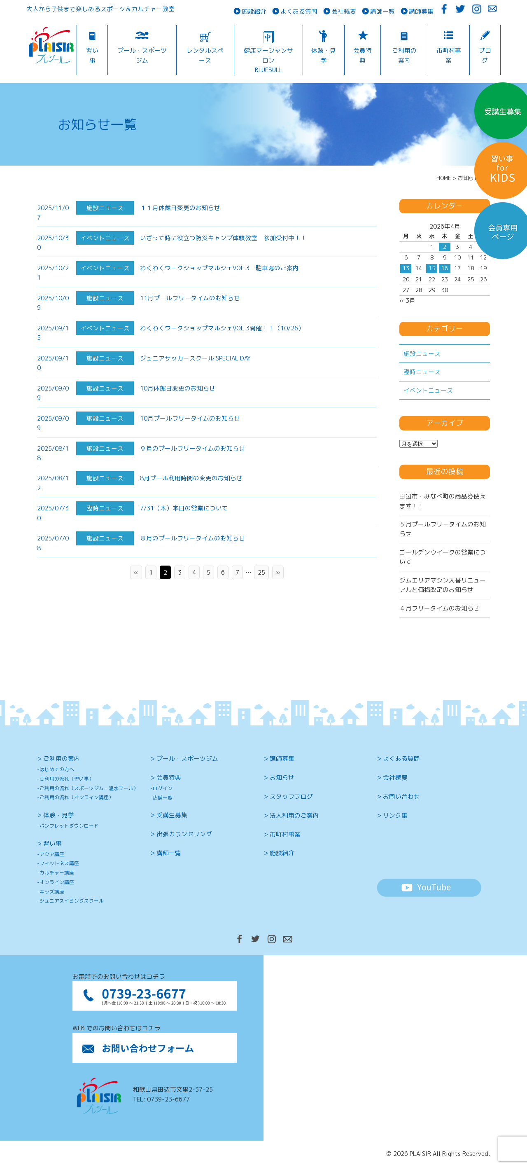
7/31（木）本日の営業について (184, 527)
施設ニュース (422, 353)
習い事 (92, 55)
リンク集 (395, 815)
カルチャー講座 (57, 872)
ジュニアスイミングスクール (72, 900)
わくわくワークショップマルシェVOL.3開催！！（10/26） (222, 347)
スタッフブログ (291, 796)
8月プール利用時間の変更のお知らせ (191, 497)
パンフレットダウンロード (69, 825)
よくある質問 (298, 11)
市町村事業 (448, 55)
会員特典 (362, 55)
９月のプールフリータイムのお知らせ (192, 467)
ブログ (485, 55)
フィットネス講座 (59, 863)
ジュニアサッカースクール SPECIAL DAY (195, 377)
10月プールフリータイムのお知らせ (190, 437)
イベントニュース (428, 390)
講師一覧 (382, 11)
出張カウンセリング (184, 834)
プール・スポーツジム (142, 55)
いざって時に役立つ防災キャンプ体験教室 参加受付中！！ (223, 238)
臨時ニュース (422, 371)
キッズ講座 (52, 891)
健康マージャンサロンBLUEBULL (268, 60)
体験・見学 (323, 55)
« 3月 (407, 300)
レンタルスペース (205, 55)
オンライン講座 (57, 882)
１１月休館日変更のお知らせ (180, 207)
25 (261, 572)
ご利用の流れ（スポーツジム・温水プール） (89, 788)
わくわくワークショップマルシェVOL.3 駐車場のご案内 (219, 268)
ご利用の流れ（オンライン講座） (77, 797)
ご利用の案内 (404, 55)
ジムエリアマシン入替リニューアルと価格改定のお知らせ (442, 585)
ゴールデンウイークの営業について (442, 557)
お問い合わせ (401, 796)
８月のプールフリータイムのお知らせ (192, 557)
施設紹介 (254, 11)
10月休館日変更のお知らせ (177, 407)
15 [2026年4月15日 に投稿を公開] (432, 268)
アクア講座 (52, 854)
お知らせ (282, 777)
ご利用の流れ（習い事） (67, 778)
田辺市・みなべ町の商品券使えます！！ (442, 501)
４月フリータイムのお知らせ (439, 608)
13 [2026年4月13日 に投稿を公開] (406, 268)
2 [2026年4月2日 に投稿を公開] (444, 246)
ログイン (163, 788)
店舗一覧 (163, 797)
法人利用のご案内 (294, 815)
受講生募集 (171, 815)
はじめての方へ (57, 769)
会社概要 (343, 11)
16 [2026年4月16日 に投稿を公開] (444, 268)
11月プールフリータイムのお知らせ (190, 317)
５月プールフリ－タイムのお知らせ (442, 529)
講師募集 (421, 11)
